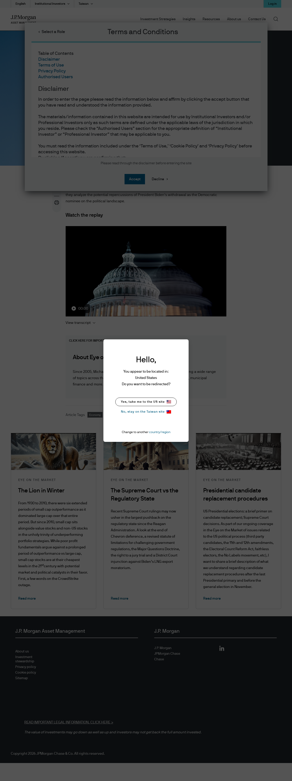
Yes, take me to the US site (146, 401)
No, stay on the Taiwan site (146, 412)
